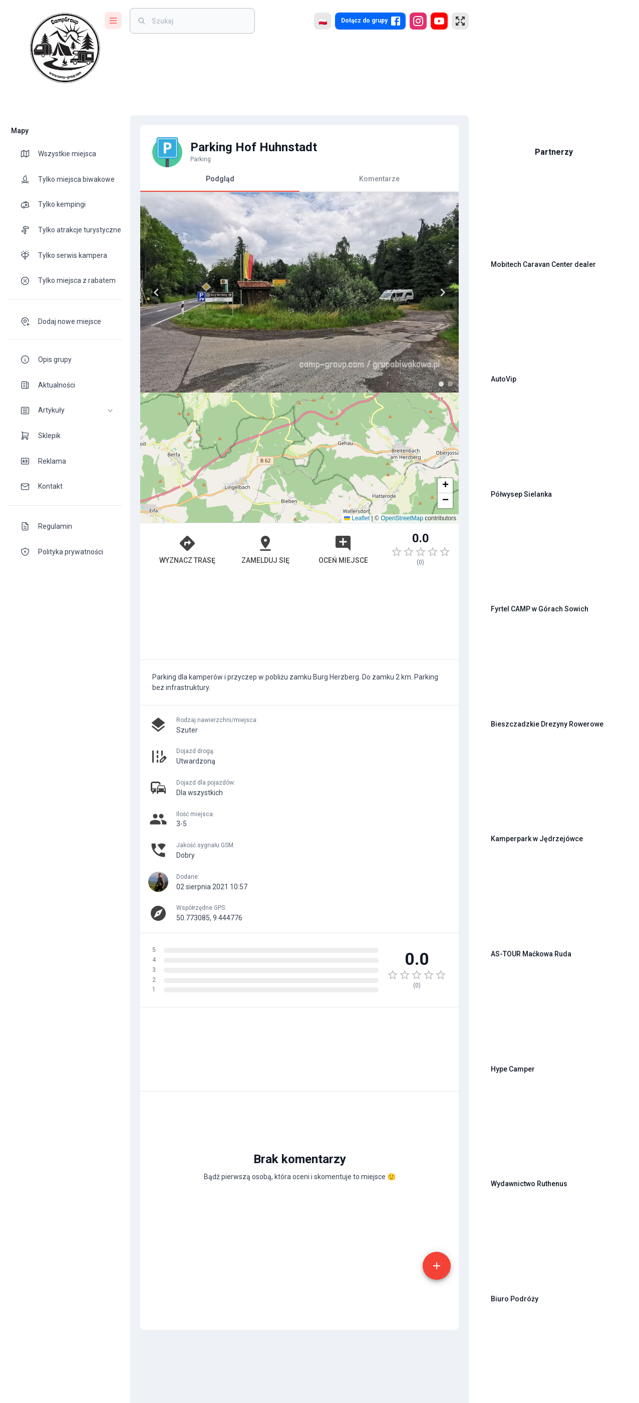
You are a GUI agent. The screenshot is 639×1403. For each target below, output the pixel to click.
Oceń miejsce (343, 549)
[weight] (198, 21)
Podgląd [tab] (219, 183)
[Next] (443, 292)
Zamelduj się (265, 549)
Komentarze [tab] (379, 179)
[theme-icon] (29, 154)
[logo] (65, 48)
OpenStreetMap (402, 518)
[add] (437, 1266)
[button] (65, 410)
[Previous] (156, 292)
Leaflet (357, 518)
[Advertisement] (299, 617)
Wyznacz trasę (187, 549)
